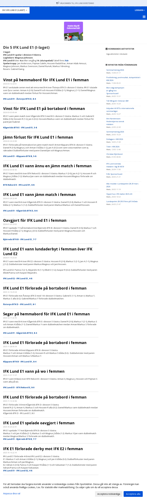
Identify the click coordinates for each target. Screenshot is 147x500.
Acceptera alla (133, 493)
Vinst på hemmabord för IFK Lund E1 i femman (46, 79)
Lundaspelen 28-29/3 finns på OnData (122, 201)
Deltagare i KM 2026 (114, 139)
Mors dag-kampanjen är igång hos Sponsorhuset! (115, 90)
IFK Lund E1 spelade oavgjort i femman (38, 422)
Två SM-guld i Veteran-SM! (117, 101)
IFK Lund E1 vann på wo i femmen (33, 371)
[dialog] (73, 489)
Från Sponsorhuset (114, 174)
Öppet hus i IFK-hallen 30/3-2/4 (119, 194)
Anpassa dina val (11, 493)
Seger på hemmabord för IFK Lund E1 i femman (46, 313)
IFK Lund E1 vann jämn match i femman (39, 194)
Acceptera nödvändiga (108, 493)
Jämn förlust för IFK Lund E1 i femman (38, 137)
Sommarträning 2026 (115, 70)
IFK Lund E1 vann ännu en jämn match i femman (47, 165)
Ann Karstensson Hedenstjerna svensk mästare (115, 121)
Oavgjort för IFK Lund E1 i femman (34, 220)
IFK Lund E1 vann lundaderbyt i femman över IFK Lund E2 (47, 251)
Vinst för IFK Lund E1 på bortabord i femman (44, 108)
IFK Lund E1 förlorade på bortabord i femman (44, 288)
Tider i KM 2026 (112, 146)
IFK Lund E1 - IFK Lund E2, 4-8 (17, 470)
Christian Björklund (114, 154)
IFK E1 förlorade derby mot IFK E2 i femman (43, 448)
